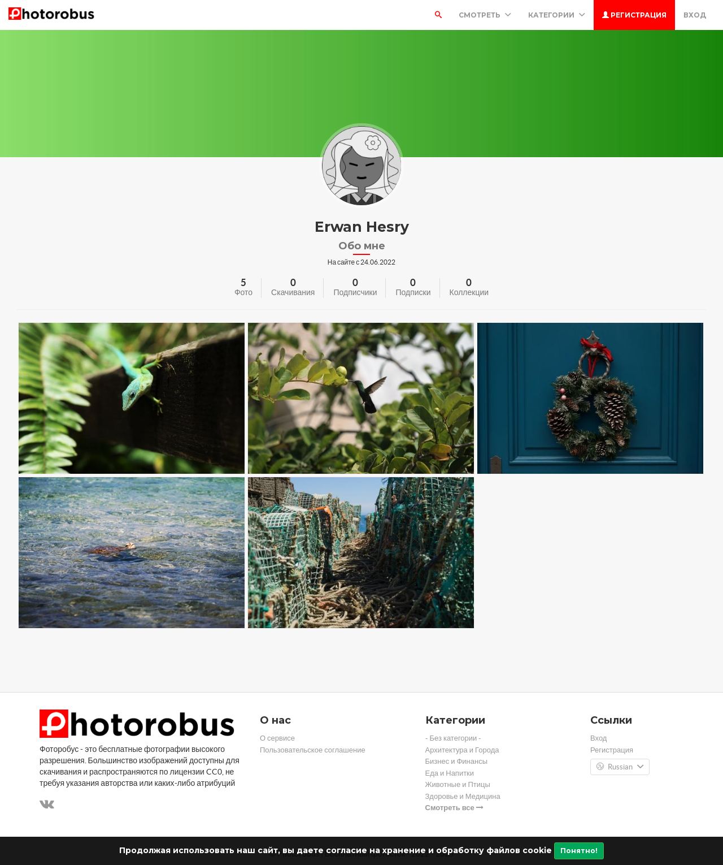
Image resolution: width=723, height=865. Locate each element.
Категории (556, 15)
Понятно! (579, 850)
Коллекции (469, 292)
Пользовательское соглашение (312, 750)
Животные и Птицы (457, 784)
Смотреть (485, 15)
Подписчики (355, 292)
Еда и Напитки (449, 773)
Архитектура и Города (462, 750)
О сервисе (277, 738)
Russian (619, 767)
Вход (694, 15)
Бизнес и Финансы (456, 761)
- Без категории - (453, 738)
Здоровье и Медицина (462, 796)
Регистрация (634, 15)
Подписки (412, 292)
